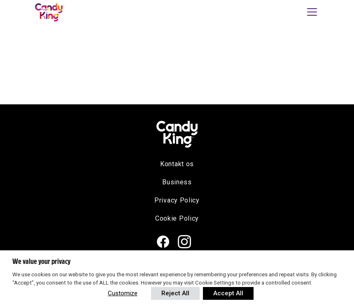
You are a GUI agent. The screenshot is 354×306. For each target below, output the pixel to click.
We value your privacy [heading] (41, 261)
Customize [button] (122, 293)
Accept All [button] (228, 293)
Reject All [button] (175, 293)
